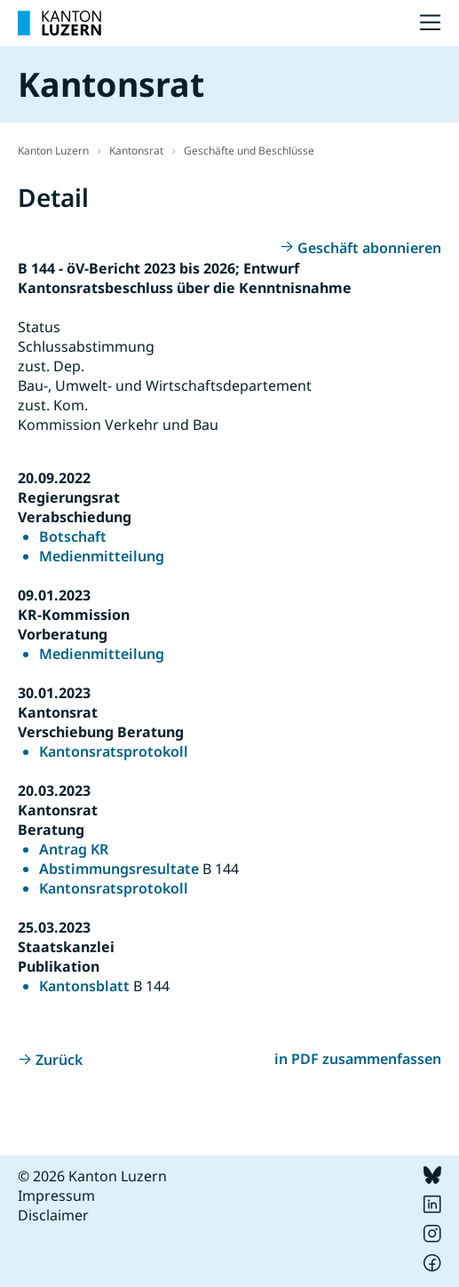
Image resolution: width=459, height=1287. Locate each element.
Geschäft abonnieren (369, 248)
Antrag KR (73, 849)
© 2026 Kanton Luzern (92, 1176)
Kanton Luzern (53, 150)
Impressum (56, 1195)
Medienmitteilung (101, 556)
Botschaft (73, 536)
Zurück (59, 1059)
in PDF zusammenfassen (357, 1059)
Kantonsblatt (84, 986)
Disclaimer (53, 1215)
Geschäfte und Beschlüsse (249, 150)
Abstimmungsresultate (119, 868)
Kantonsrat (136, 150)
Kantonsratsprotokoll (113, 751)
